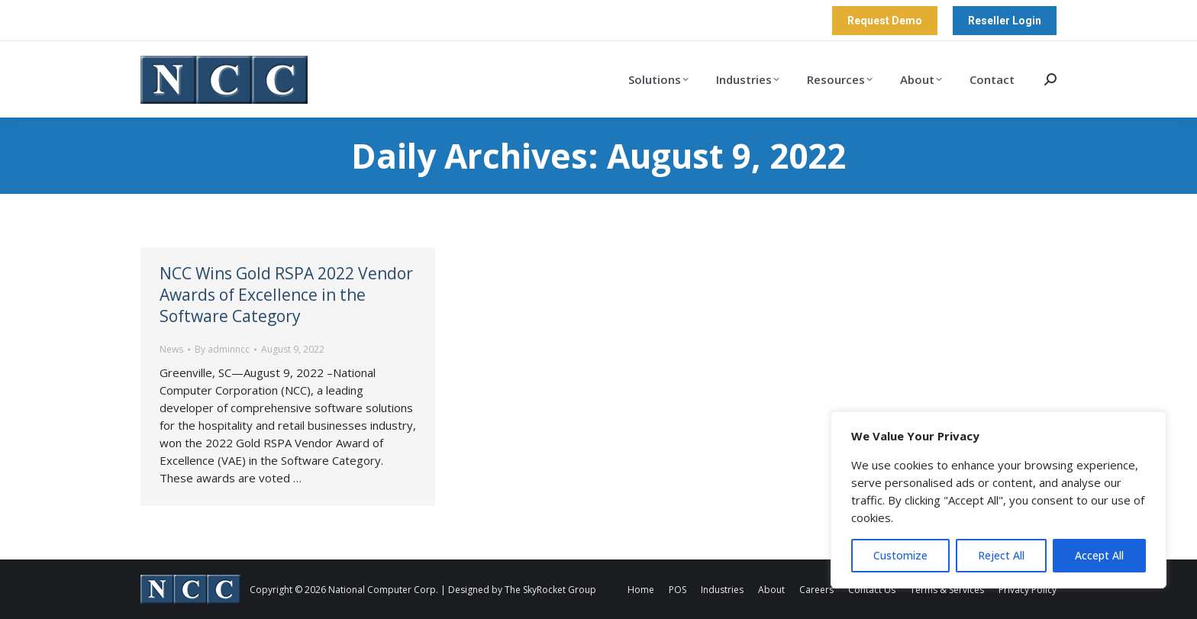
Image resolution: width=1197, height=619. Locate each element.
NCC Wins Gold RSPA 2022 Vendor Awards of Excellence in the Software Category (286, 295)
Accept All (1099, 555)
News (171, 349)
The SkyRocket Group (550, 589)
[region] (998, 499)
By (222, 349)
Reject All (1001, 555)
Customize (900, 555)
